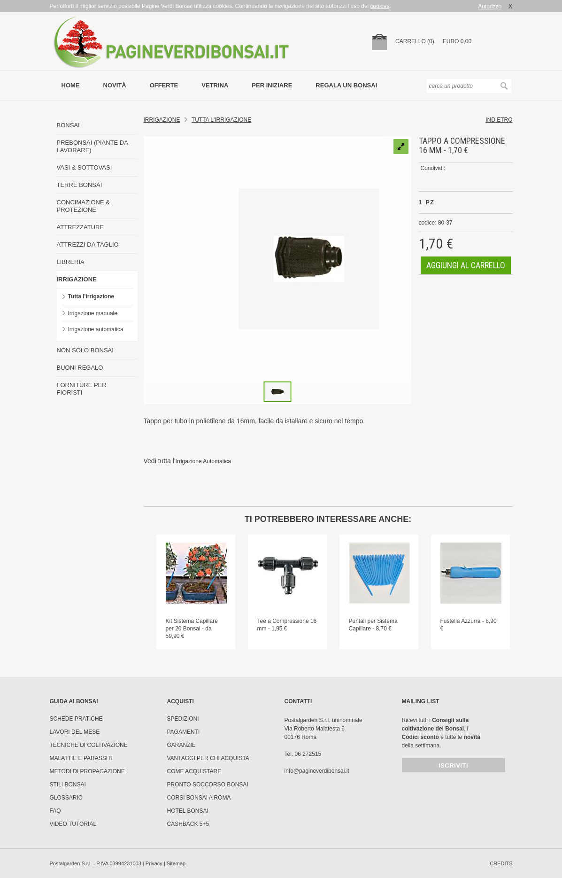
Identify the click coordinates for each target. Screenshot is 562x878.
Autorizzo (489, 6)
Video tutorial (73, 824)
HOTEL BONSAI (187, 811)
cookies (380, 6)
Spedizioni (183, 718)
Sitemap (176, 863)
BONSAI (68, 125)
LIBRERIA (71, 261)
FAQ (55, 811)
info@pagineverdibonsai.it (317, 771)
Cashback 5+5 (188, 824)
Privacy (154, 863)
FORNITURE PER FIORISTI (82, 388)
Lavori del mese (75, 732)
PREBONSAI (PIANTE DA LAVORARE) (92, 146)
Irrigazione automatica (95, 329)
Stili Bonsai (68, 784)
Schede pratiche (76, 718)
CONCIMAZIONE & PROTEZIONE (83, 206)
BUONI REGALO (80, 367)
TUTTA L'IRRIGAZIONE (221, 120)
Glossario (66, 797)
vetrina (214, 85)
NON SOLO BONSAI (85, 350)
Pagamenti (183, 732)
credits (501, 863)
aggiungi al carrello (465, 265)
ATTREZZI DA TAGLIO (88, 244)
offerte (164, 85)
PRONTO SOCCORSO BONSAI (207, 784)
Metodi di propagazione (87, 771)
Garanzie (181, 745)
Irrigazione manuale (92, 313)
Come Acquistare (194, 771)
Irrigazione (162, 120)
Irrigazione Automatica (203, 461)
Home (71, 85)
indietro (498, 120)
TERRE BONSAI (79, 184)
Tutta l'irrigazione (91, 296)
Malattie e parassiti (81, 758)
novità (114, 85)
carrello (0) (414, 41)
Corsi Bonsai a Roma (199, 797)
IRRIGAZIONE (77, 279)
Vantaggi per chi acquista (208, 758)
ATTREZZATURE (80, 227)
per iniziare (272, 85)
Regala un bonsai (346, 85)
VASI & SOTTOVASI (84, 167)
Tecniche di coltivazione (89, 745)
